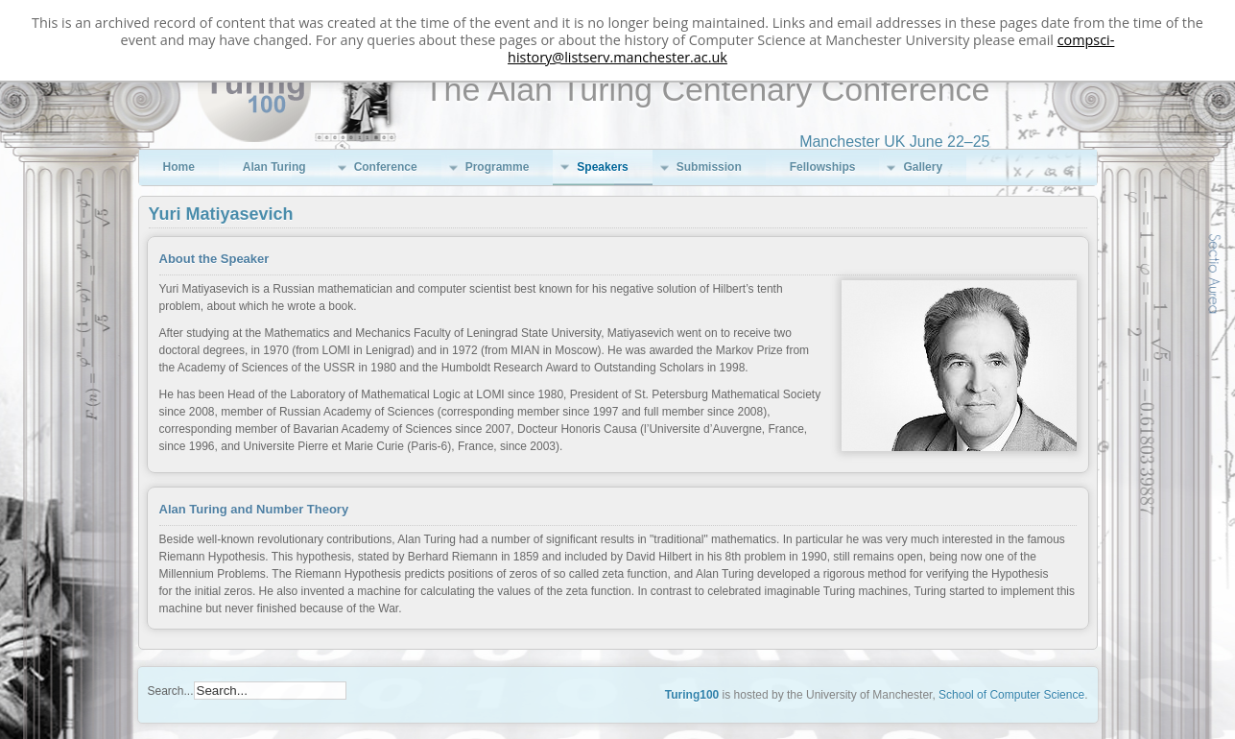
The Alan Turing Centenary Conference (707, 89)
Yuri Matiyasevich (221, 214)
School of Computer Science (1011, 695)
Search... (171, 691)
